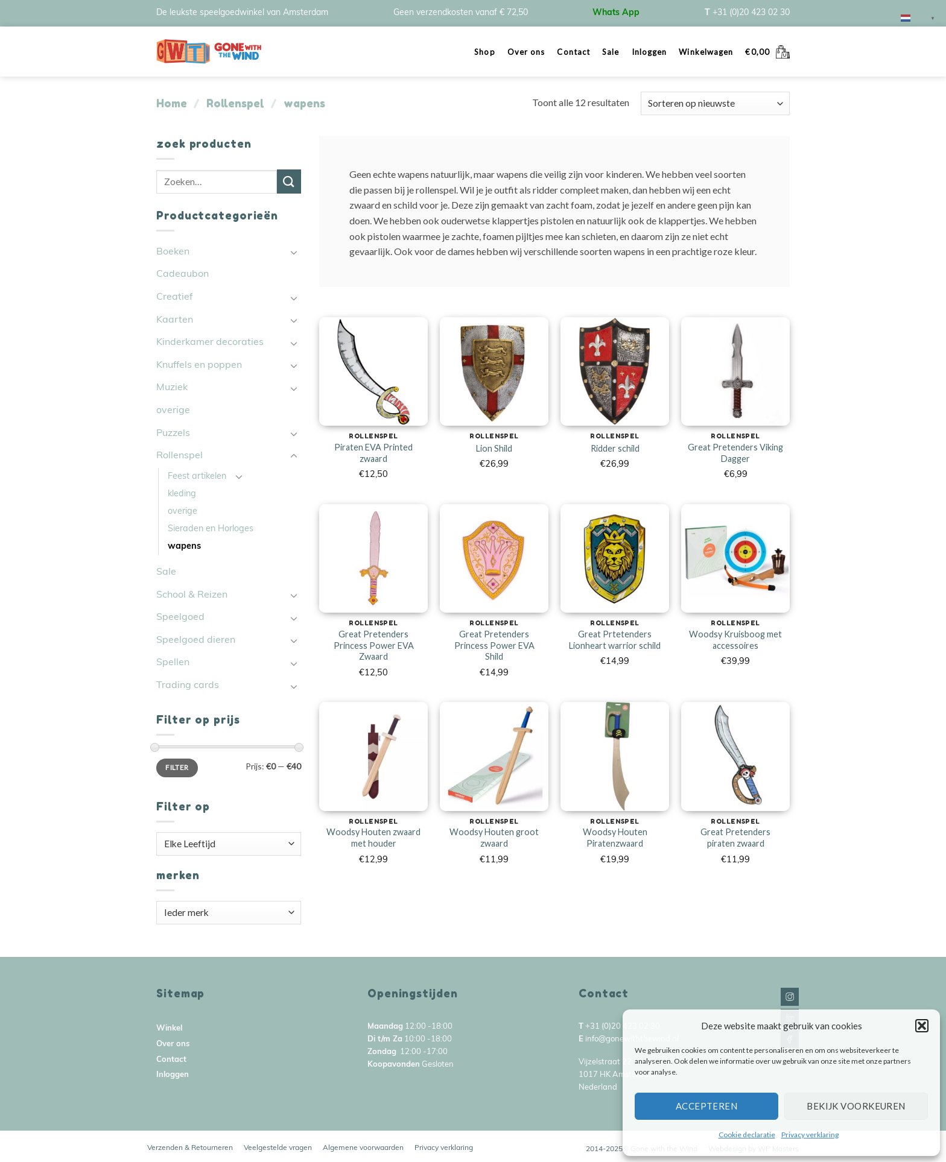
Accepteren (707, 1105)
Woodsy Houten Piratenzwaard (615, 837)
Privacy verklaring (810, 1134)
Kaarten (174, 320)
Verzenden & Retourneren (190, 1148)
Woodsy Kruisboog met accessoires (735, 640)
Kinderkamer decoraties (210, 342)
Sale (610, 52)
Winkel (169, 1028)
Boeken (172, 252)
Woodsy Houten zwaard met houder (373, 837)
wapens (184, 546)
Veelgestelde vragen (278, 1148)
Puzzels (173, 433)
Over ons (526, 52)
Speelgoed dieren (195, 640)
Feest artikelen (197, 476)
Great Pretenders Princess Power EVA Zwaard (374, 645)
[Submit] (289, 181)
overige (173, 410)
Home (171, 103)
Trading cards (187, 685)
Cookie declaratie (747, 1134)
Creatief (174, 297)
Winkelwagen (706, 52)
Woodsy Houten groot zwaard (494, 837)
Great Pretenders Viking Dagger (735, 453)
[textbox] (229, 843)
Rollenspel (235, 103)
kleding (182, 494)
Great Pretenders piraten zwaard (735, 837)
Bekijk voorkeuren (856, 1105)
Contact (573, 52)
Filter (176, 767)
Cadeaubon (182, 274)
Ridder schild (615, 448)
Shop (484, 52)
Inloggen (649, 52)
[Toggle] (294, 252)
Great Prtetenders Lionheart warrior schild (615, 640)
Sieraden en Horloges (210, 529)
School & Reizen (191, 595)
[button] (922, 1026)
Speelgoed (180, 617)
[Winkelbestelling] (715, 103)
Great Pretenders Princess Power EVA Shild (494, 645)
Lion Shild (494, 448)
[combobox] (228, 844)
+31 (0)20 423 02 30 (751, 12)
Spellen (172, 663)
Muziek (172, 388)
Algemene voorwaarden (363, 1148)
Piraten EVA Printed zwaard (373, 453)
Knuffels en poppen (199, 365)
